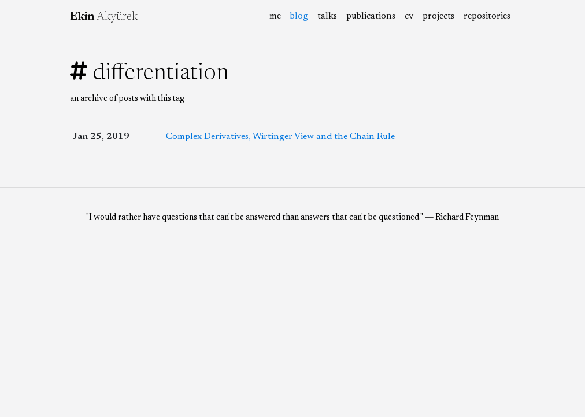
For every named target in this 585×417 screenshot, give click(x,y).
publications (370, 16)
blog (301, 15)
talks (327, 16)
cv (409, 16)
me (275, 16)
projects (438, 16)
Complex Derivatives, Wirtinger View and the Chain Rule (280, 136)
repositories (487, 16)
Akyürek (104, 17)
